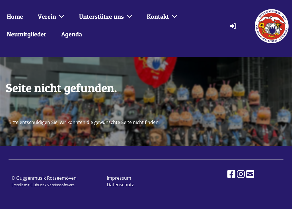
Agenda (71, 34)
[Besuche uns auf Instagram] (241, 174)
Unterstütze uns (105, 16)
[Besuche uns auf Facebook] (231, 174)
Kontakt (162, 16)
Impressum (119, 178)
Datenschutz (120, 184)
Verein (51, 16)
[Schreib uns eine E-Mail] (250, 174)
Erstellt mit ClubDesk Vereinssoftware (43, 184)
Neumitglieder (26, 34)
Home (15, 16)
